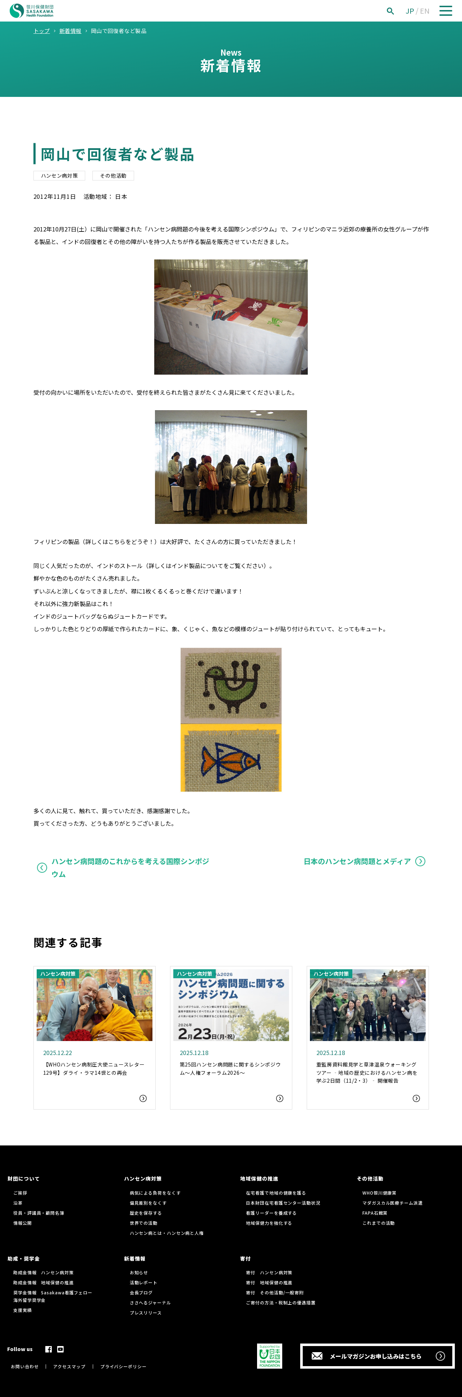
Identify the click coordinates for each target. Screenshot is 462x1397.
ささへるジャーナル (150, 1302)
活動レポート (143, 1282)
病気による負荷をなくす (155, 1193)
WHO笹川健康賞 (379, 1193)
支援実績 (22, 1310)
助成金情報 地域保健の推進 (43, 1282)
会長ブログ (141, 1292)
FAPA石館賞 (375, 1213)
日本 (121, 196)
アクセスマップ (69, 1366)
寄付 (245, 1258)
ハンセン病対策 (59, 175)
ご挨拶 (20, 1193)
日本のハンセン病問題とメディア (357, 861)
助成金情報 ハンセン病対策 (43, 1272)
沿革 (18, 1203)
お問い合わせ (24, 1366)
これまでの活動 (378, 1223)
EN (425, 10)
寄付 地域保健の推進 (269, 1282)
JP (410, 10)
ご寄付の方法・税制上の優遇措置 (281, 1302)
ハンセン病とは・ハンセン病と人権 (167, 1233)
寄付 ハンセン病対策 (269, 1272)
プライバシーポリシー (123, 1366)
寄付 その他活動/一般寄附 (275, 1292)
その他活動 (113, 175)
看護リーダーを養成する (271, 1213)
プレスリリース (146, 1312)
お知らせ (139, 1272)
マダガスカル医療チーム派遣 (392, 1203)
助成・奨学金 (24, 1258)
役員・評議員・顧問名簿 (38, 1213)
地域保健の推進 (259, 1178)
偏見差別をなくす (148, 1203)
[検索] (398, 11)
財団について (24, 1178)
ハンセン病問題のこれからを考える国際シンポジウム (130, 867)
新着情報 (135, 1258)
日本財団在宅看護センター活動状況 (283, 1203)
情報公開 (22, 1223)
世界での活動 (143, 1223)
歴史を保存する (146, 1213)
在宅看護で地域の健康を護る (276, 1193)
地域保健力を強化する (269, 1223)
